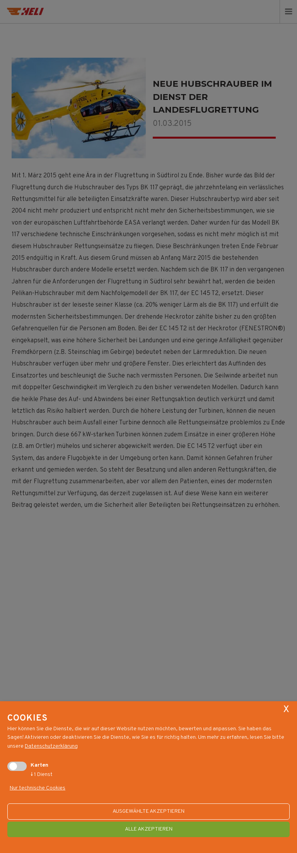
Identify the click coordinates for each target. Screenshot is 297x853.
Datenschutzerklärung (51, 746)
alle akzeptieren (148, 829)
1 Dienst (42, 774)
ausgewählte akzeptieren (148, 811)
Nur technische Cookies (37, 788)
